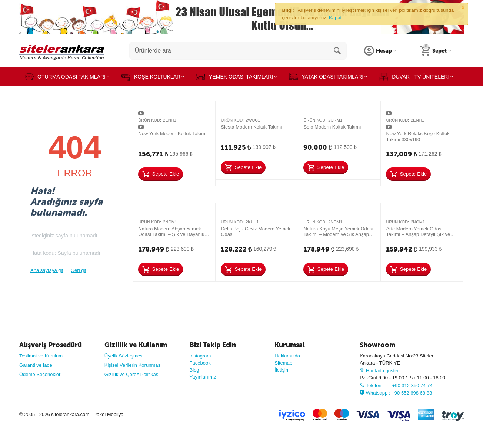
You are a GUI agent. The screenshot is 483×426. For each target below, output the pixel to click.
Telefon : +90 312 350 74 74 (396, 385)
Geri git (78, 270)
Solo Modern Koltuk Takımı (332, 127)
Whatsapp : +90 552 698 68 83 (396, 393)
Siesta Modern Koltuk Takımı (251, 127)
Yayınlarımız (203, 377)
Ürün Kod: (149, 120)
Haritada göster (379, 370)
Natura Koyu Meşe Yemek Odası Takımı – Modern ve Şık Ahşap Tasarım (338, 232)
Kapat (335, 17)
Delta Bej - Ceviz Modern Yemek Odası (255, 231)
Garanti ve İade (35, 365)
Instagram (200, 356)
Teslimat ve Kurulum (41, 356)
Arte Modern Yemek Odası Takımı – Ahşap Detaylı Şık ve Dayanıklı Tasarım (418, 232)
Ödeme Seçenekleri (40, 374)
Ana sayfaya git (46, 270)
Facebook (200, 363)
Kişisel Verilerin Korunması (133, 365)
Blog (194, 370)
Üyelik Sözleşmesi (124, 356)
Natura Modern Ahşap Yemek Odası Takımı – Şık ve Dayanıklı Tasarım (172, 232)
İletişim (282, 370)
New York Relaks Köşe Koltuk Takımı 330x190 (417, 136)
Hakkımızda (287, 356)
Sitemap (283, 363)
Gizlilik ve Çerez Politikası (132, 374)
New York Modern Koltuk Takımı (172, 133)
